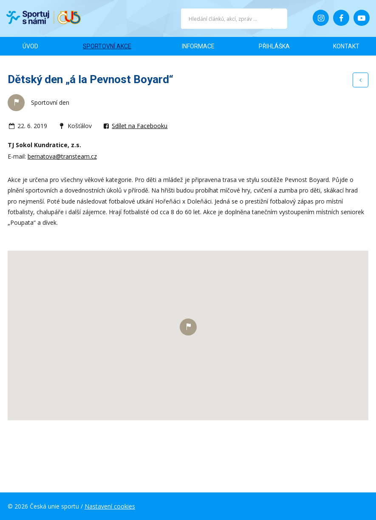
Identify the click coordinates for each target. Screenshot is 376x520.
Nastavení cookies (110, 506)
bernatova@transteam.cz (62, 156)
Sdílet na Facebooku (139, 126)
